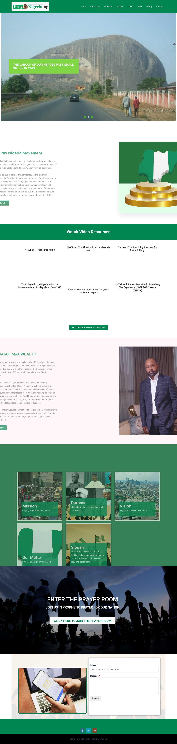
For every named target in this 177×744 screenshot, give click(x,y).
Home (83, 6)
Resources (95, 6)
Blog (140, 6)
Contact (159, 6)
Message (95, 676)
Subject (94, 665)
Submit (95, 698)
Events (130, 6)
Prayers (119, 6)
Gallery (149, 6)
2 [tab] (88, 117)
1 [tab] (85, 117)
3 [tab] (92, 117)
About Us (108, 6)
